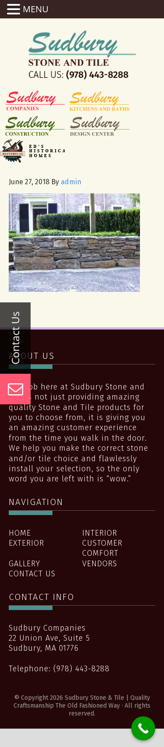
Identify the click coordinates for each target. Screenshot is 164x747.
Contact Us (32, 574)
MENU (36, 9)
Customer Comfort (102, 548)
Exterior (26, 543)
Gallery (24, 563)
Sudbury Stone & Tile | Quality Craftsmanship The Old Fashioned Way (82, 54)
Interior (99, 533)
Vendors (99, 563)
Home (20, 533)
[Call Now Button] (143, 728)
